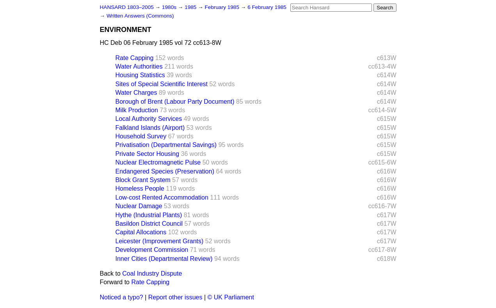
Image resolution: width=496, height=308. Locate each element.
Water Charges (136, 92)
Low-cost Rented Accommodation (162, 197)
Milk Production (137, 110)
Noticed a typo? (121, 297)
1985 (191, 7)
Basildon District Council (149, 223)
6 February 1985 (266, 7)
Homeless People (140, 188)
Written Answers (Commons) (140, 16)
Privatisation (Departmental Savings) (166, 145)
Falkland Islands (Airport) (150, 127)
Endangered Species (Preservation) (165, 171)
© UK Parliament (231, 297)
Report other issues (175, 297)
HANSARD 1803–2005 (127, 7)
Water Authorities (139, 66)
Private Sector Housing (148, 153)
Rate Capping (135, 58)
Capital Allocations (141, 232)
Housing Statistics (140, 75)
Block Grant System (143, 180)
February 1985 (223, 7)
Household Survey (141, 136)
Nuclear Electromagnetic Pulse (158, 162)
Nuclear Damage (139, 206)
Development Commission (152, 249)
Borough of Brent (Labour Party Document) (175, 101)
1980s (170, 7)
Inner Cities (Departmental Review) (164, 258)
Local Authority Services (149, 118)
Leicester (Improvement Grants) (160, 241)
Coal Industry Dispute (152, 273)
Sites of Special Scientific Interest (162, 84)
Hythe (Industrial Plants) (149, 215)
